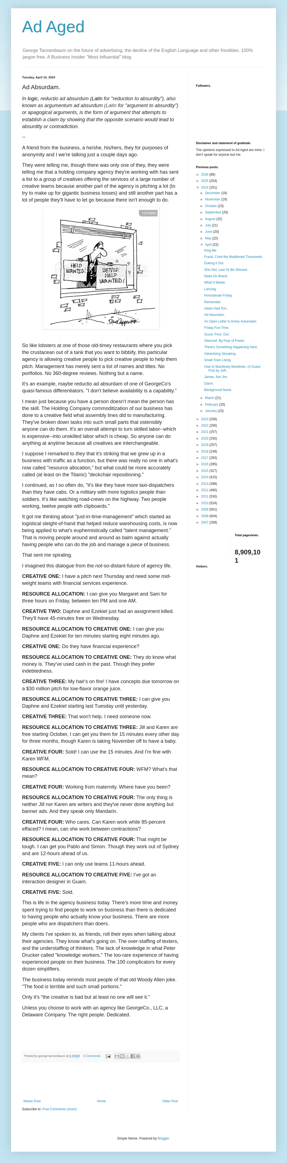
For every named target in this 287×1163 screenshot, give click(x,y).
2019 (205, 445)
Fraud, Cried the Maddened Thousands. (233, 257)
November (213, 199)
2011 (205, 496)
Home (101, 1101)
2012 (205, 490)
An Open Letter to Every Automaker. (230, 321)
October (211, 206)
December (213, 193)
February (212, 404)
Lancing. (210, 289)
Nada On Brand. (216, 276)
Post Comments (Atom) (59, 1109)
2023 (205, 419)
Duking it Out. (214, 263)
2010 (205, 503)
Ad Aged (53, 26)
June (209, 232)
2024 (205, 187)
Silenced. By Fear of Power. (224, 341)
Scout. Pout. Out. (216, 334)
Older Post (170, 1101)
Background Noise (217, 390)
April (208, 245)
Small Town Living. (218, 360)
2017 (205, 458)
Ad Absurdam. (214, 315)
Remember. (212, 302)
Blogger (163, 1138)
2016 (205, 464)
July (208, 225)
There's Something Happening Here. (231, 347)
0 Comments (92, 1056)
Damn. (209, 383)
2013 (205, 484)
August (210, 219)
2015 (205, 471)
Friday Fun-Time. (216, 328)
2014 (205, 477)
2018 (205, 451)
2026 (205, 174)
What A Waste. (215, 282)
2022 (205, 425)
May (208, 238)
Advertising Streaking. (220, 354)
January (211, 411)
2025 (205, 181)
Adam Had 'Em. (215, 308)
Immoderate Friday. (218, 295)
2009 (205, 509)
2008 (205, 516)
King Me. (210, 250)
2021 (205, 432)
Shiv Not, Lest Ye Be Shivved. (226, 270)
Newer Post (32, 1101)
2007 (205, 522)
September (213, 212)
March (210, 398)
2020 (205, 438)
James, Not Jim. (216, 377)
